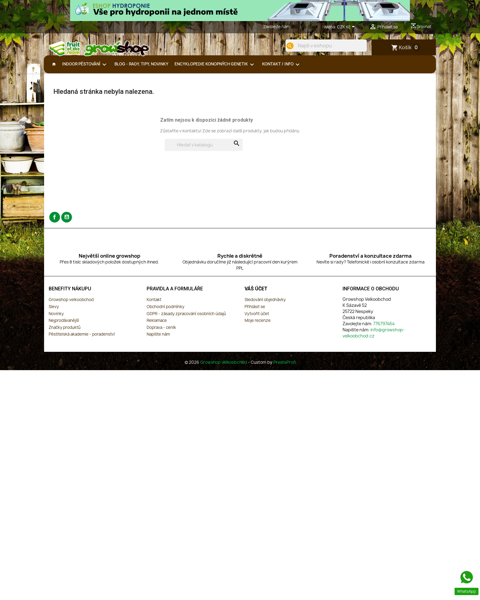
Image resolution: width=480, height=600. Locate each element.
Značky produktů (65, 332)
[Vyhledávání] (204, 150)
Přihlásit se (255, 311)
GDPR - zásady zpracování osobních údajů (186, 318)
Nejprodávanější (64, 325)
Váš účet (256, 293)
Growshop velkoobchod (71, 304)
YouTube (66, 222)
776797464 (302, 26)
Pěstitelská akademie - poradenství (82, 339)
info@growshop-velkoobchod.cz (374, 338)
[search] (285, 45)
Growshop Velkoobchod (224, 367)
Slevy (54, 311)
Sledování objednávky (265, 304)
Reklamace (157, 325)
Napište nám (158, 339)
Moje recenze (258, 325)
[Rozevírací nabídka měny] (347, 27)
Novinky (56, 318)
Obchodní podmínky (165, 311)
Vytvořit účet (257, 318)
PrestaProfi (284, 367)
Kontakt (154, 304)
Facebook (54, 222)
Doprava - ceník (161, 332)
